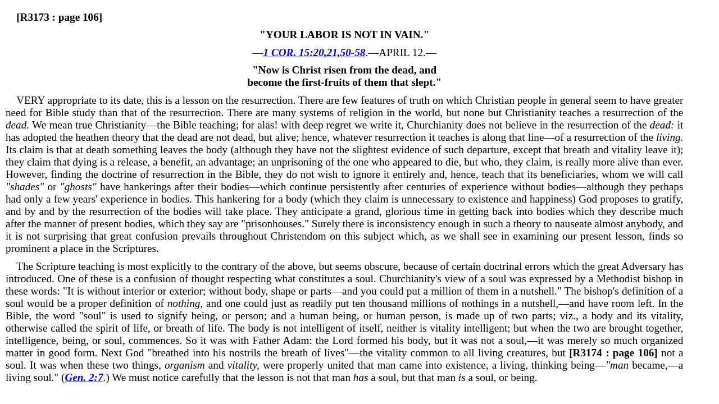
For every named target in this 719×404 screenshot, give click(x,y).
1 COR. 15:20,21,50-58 (314, 52)
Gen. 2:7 (84, 377)
